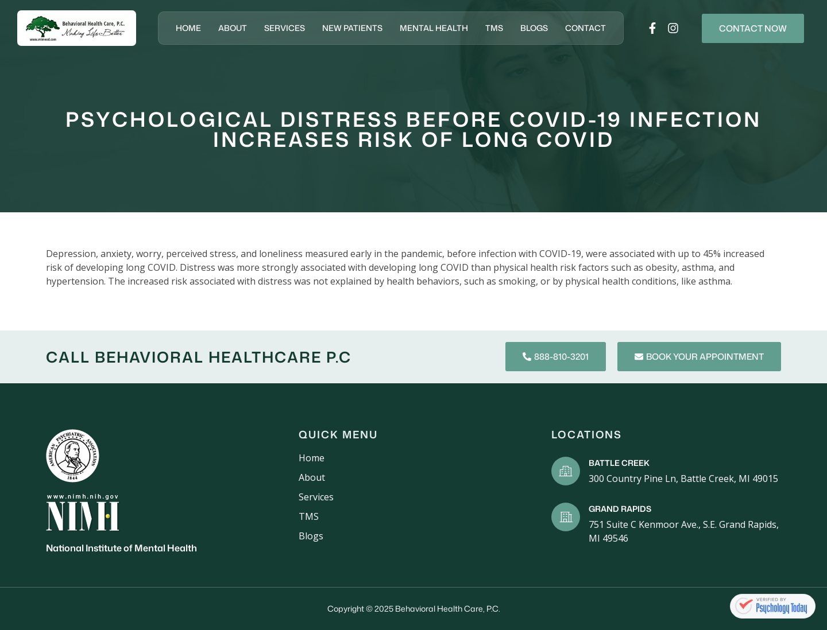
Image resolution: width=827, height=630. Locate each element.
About (232, 27)
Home (188, 27)
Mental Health (434, 27)
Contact (585, 27)
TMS (494, 27)
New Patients (352, 27)
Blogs (534, 27)
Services (284, 27)
